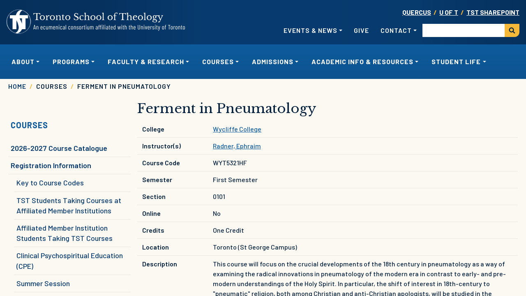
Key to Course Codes (50, 182)
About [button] (23, 61)
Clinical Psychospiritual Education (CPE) (69, 260)
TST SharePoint (492, 12)
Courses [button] (218, 61)
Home (17, 86)
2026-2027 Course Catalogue (59, 148)
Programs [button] (71, 61)
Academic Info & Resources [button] (362, 61)
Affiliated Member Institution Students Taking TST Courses (64, 233)
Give (361, 30)
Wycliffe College (237, 129)
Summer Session (43, 283)
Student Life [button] (456, 61)
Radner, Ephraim (237, 146)
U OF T (448, 12)
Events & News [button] (310, 30)
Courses (29, 125)
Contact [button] (396, 30)
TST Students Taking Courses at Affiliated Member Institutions (68, 205)
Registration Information (51, 165)
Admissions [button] (272, 61)
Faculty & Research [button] (146, 61)
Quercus (416, 12)
